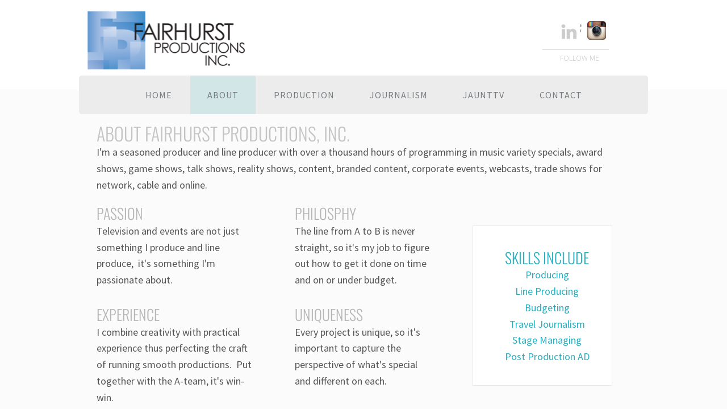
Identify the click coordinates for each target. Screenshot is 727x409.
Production (304, 95)
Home (158, 95)
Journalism (399, 95)
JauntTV (483, 95)
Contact (561, 95)
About (223, 95)
